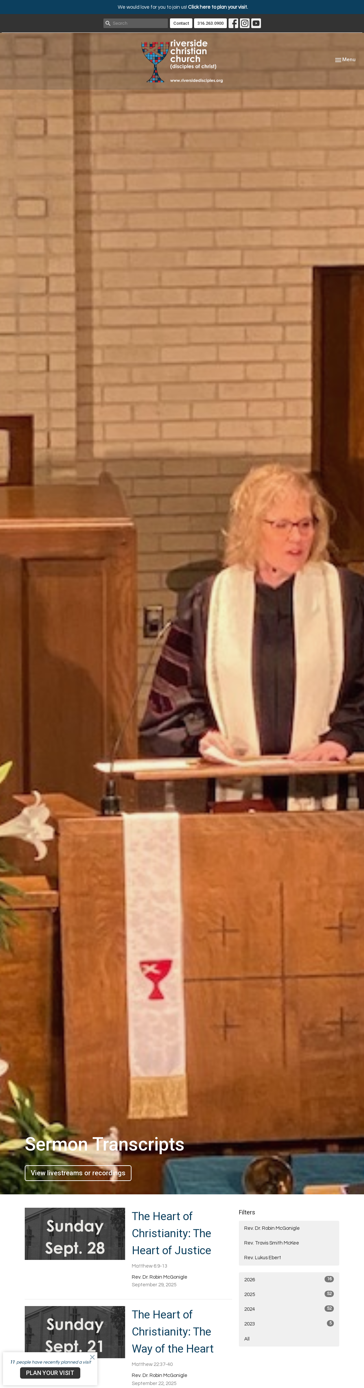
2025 (289, 1294)
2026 (289, 1279)
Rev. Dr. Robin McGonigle (272, 1228)
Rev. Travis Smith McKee (271, 1243)
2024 (289, 1308)
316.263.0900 (210, 23)
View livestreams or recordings (78, 1173)
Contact (181, 23)
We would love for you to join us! (183, 7)
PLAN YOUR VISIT (50, 1372)
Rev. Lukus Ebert (262, 1257)
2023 (289, 1323)
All (247, 1339)
